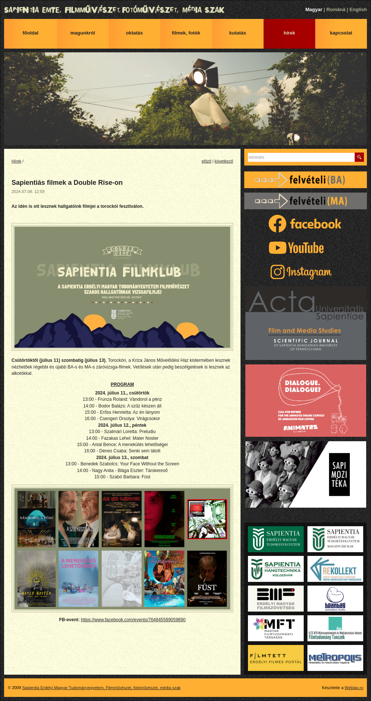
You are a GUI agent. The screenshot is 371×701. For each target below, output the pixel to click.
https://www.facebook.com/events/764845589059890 (133, 619)
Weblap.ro (354, 687)
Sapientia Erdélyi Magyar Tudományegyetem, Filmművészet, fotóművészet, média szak (185, 10)
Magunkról (82, 33)
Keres (359, 157)
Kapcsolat (341, 33)
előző (206, 161)
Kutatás (237, 33)
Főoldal (31, 33)
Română (335, 9)
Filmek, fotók (186, 33)
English (358, 9)
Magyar (313, 9)
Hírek (289, 33)
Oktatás (134, 33)
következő (223, 161)
